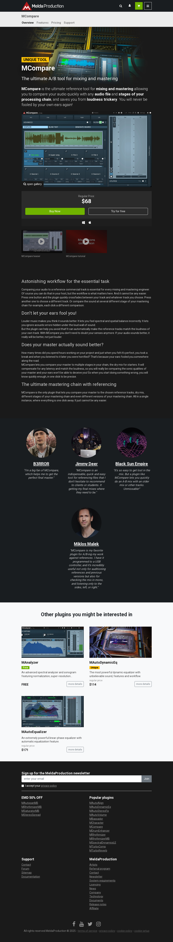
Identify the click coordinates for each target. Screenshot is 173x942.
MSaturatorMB (30, 810)
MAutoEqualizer (34, 732)
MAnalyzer (30, 662)
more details (75, 684)
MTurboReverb (98, 850)
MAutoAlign (96, 802)
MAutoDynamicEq (103, 662)
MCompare (96, 826)
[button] (121, 6)
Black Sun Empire (131, 463)
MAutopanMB (30, 802)
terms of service (87, 930)
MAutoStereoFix (99, 810)
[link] (74, 924)
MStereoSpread (31, 814)
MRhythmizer (97, 834)
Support (69, 22)
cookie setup (141, 930)
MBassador (96, 818)
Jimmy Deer (86, 463)
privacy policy (49, 785)
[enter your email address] (82, 778)
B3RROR (41, 463)
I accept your (41, 785)
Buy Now (54, 211)
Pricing (56, 22)
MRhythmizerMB (32, 806)
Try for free (118, 211)
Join (146, 778)
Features (42, 22)
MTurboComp (97, 846)
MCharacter (96, 822)
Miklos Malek (86, 544)
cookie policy (124, 930)
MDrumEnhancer (99, 830)
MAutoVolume (98, 814)
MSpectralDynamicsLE (102, 842)
